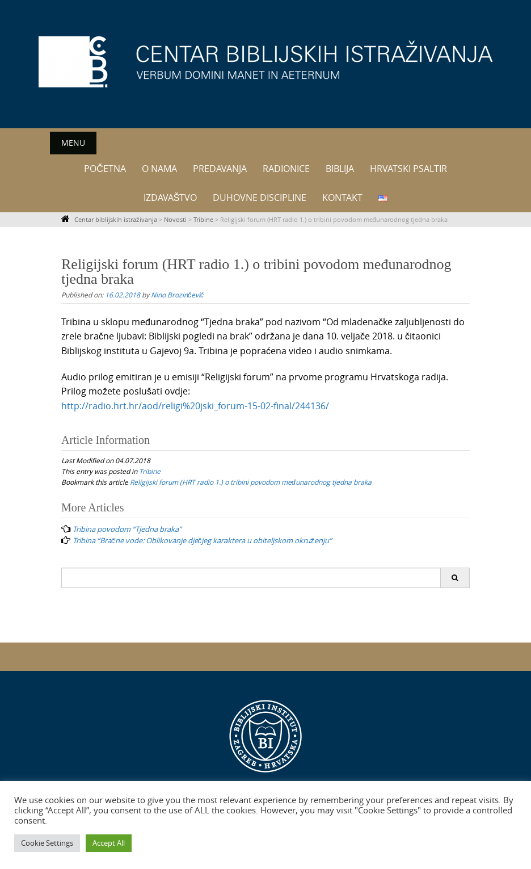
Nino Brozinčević (177, 294)
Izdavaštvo (170, 197)
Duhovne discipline (259, 197)
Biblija (340, 168)
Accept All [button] (108, 843)
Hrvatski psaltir (408, 168)
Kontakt (342, 197)
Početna (105, 168)
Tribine (150, 471)
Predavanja (220, 168)
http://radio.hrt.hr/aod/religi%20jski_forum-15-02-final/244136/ (195, 406)
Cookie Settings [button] (47, 843)
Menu (73, 142)
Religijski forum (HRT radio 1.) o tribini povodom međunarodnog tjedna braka (251, 481)
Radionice (286, 168)
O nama (159, 168)
